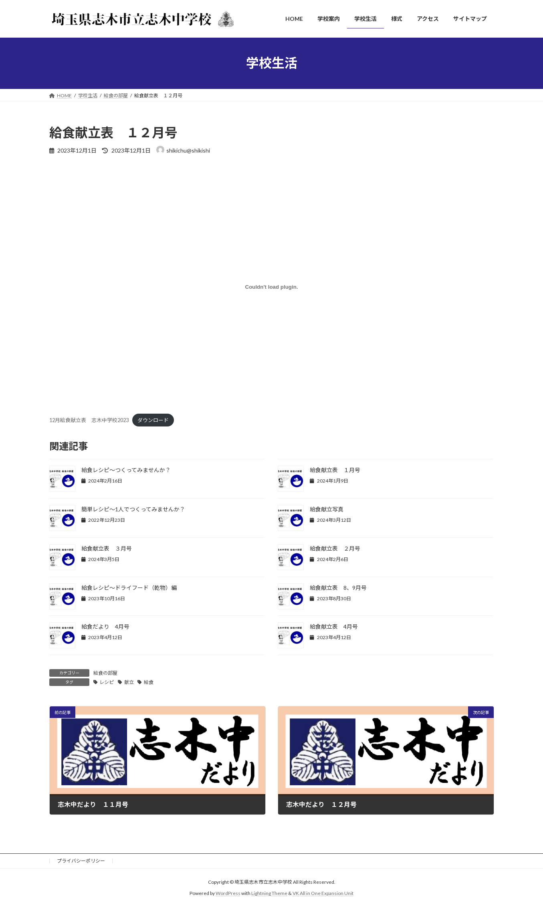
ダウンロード (153, 420)
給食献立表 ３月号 (106, 548)
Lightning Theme (269, 893)
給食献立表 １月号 (335, 470)
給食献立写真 (326, 509)
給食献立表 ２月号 (335, 548)
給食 (148, 682)
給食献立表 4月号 (334, 626)
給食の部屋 (105, 673)
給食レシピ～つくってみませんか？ (126, 470)
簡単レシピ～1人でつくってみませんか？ (133, 509)
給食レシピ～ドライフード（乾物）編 (129, 587)
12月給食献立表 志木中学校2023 (89, 420)
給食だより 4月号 (105, 626)
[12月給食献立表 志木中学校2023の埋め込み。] (271, 287)
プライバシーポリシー (81, 861)
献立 (129, 682)
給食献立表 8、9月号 (338, 587)
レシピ (106, 682)
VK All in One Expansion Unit (323, 893)
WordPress (228, 893)
